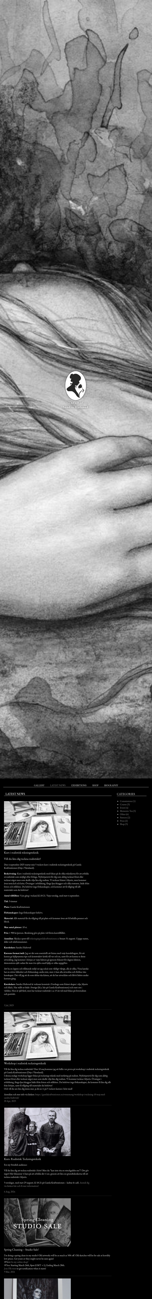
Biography (111, 785)
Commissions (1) (128, 801)
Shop (95, 785)
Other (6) (124, 814)
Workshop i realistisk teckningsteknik (25, 1063)
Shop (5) (124, 824)
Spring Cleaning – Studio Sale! (21, 1249)
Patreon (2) (125, 817)
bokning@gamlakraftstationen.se (44, 938)
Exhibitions (78, 785)
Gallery (39, 785)
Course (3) (125, 804)
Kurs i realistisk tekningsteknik (21, 852)
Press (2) (124, 820)
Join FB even (9, 1268)
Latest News (57, 785)
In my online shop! (19, 1262)
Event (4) (124, 807)
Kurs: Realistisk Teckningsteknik (22, 1159)
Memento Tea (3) (128, 811)
